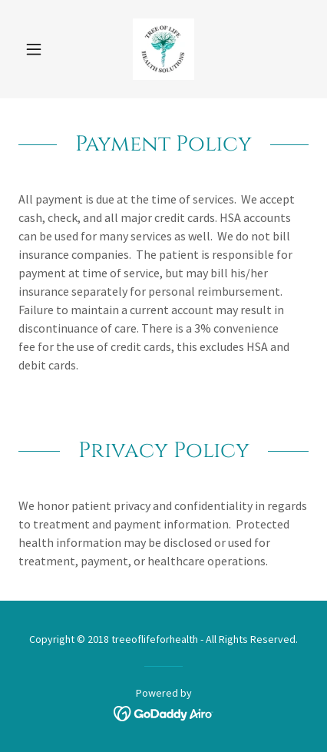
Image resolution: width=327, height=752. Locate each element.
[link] (163, 49)
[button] (40, 49)
